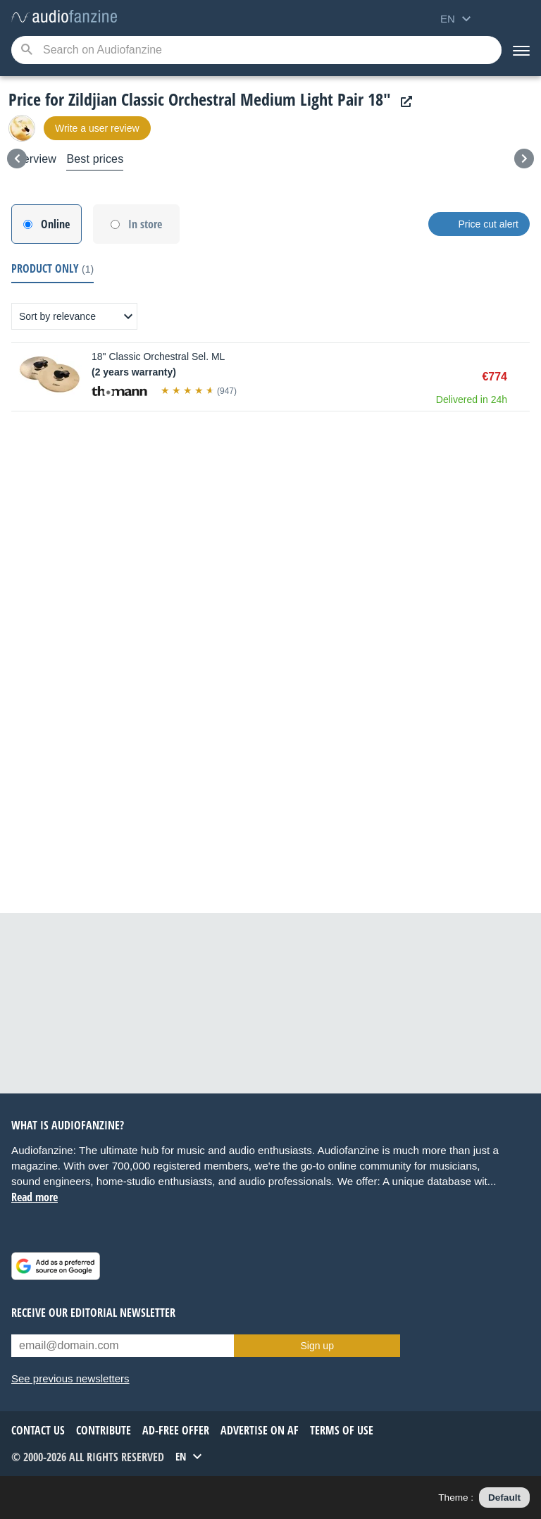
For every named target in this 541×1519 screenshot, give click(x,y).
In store (145, 224)
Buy (522, 377)
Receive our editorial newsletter (93, 1312)
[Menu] (521, 50)
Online (55, 224)
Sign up (316, 1345)
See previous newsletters (70, 1378)
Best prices (94, 159)
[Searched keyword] (256, 50)
